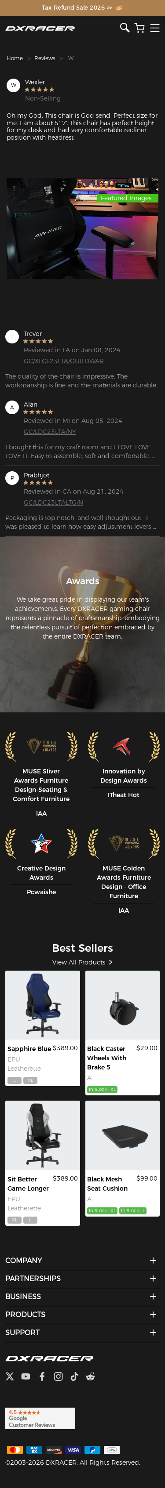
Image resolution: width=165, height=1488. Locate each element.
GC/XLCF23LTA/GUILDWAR (58, 361)
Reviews (44, 58)
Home (15, 58)
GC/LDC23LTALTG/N (53, 502)
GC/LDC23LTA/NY (50, 432)
